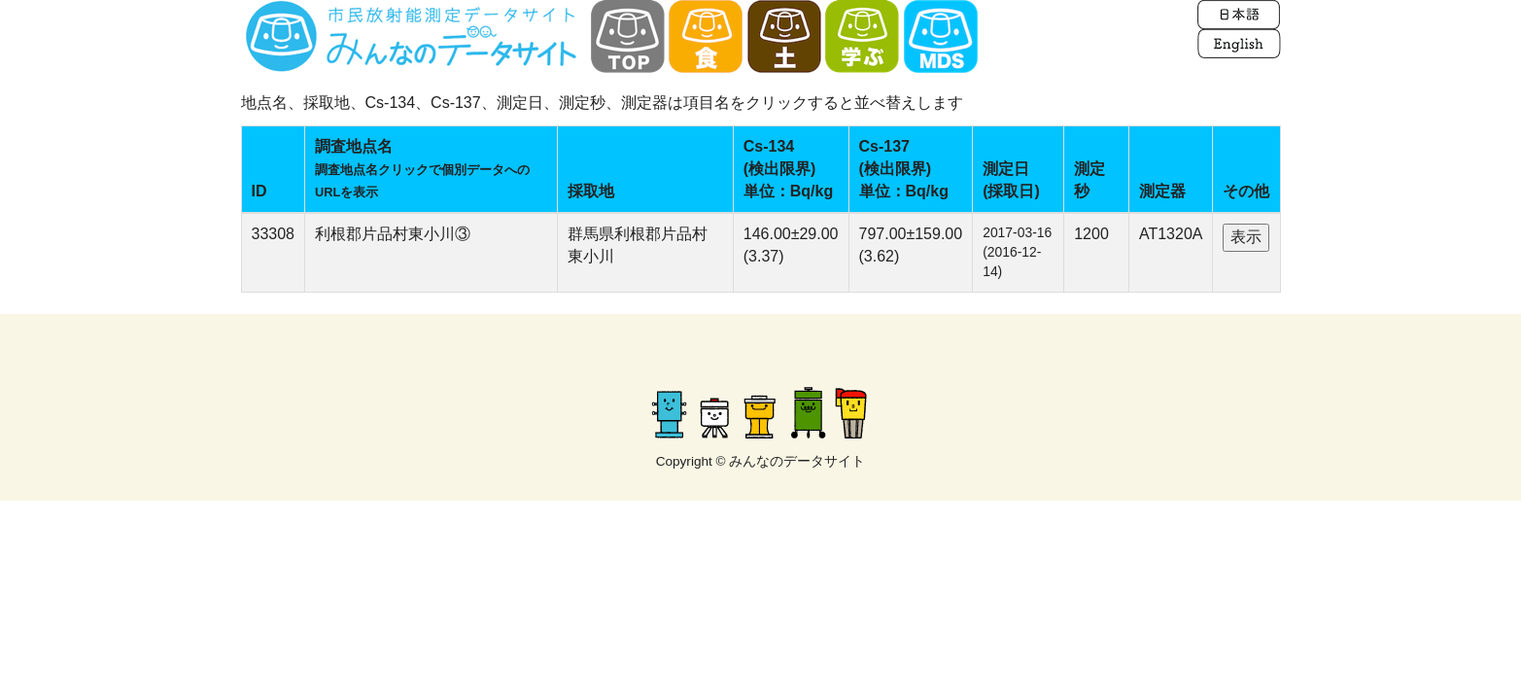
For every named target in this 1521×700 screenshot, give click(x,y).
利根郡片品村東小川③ (392, 234)
